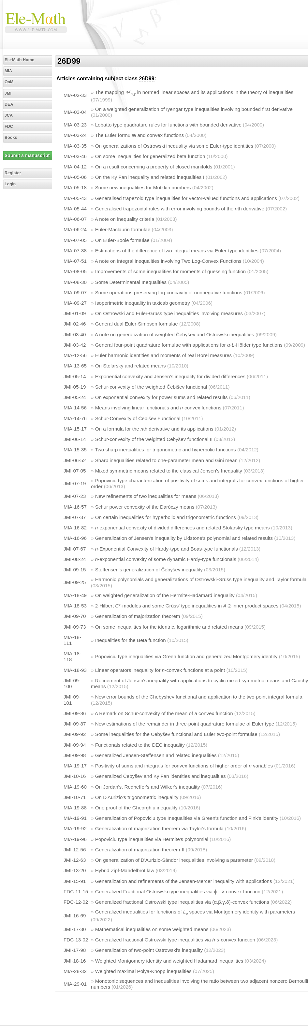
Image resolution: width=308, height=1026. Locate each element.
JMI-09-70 (75, 616)
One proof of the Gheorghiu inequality (136, 807)
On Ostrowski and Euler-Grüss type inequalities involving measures (169, 313)
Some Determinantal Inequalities (131, 282)
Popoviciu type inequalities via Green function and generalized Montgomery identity (186, 656)
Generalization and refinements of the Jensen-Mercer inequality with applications (183, 881)
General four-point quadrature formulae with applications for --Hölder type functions (189, 345)
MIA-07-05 (75, 240)
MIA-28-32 (75, 971)
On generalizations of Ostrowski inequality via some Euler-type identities (174, 146)
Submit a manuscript (27, 155)
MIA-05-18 (75, 187)
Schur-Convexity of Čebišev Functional (138, 418)
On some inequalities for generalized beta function (150, 156)
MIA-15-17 (75, 429)
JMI (8, 93)
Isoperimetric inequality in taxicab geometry (142, 303)
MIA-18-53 (75, 605)
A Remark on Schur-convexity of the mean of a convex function (164, 713)
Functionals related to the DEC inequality (140, 745)
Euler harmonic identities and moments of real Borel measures (163, 355)
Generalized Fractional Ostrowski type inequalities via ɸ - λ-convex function (177, 891)
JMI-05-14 (75, 376)
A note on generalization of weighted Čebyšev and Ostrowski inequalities (174, 334)
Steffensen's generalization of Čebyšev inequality (149, 569)
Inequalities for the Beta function (130, 640)
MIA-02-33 (75, 95)
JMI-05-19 (75, 387)
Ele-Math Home (19, 60)
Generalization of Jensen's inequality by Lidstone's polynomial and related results (184, 538)
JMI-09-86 (75, 713)
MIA (8, 71)
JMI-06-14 (75, 439)
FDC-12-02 (76, 902)
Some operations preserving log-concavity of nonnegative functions (168, 292)
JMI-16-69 (75, 915)
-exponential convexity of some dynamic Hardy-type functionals (165, 559)
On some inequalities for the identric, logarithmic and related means (169, 627)
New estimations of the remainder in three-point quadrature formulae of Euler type (184, 723)
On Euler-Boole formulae (122, 240)
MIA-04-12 (75, 166)
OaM (9, 82)
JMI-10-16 (75, 776)
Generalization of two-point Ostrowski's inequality (149, 950)
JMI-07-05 (75, 470)
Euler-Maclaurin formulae (123, 229)
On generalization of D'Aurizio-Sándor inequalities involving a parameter (174, 860)
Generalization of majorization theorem (137, 616)
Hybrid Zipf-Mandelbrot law (124, 870)
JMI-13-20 (75, 870)
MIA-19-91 (75, 818)
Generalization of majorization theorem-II (139, 849)
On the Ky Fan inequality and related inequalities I (149, 177)
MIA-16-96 (75, 538)
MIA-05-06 (75, 177)
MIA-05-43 (75, 198)
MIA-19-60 (75, 787)
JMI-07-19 (75, 483)
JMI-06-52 (75, 460)
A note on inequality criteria (124, 219)
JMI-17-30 (75, 929)
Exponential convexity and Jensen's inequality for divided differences (170, 376)
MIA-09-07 (75, 292)
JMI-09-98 (75, 755)
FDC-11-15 (76, 891)
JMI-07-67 (75, 549)
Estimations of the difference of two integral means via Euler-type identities (176, 250)
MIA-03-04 (75, 112)
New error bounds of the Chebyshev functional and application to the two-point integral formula (198, 697)
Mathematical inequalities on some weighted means (152, 929)
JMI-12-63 (75, 860)
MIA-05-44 (75, 208)
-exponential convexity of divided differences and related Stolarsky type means (182, 527)
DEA (9, 104)
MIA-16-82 (75, 527)
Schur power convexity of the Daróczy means (145, 507)
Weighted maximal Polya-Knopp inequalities (143, 971)
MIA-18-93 (75, 670)
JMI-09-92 (75, 734)
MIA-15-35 (75, 449)
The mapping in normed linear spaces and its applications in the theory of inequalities (194, 92)
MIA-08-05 (75, 271)
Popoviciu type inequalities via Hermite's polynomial (151, 839)
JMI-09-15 (75, 569)
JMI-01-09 (75, 313)
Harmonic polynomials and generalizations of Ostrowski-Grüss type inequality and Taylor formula (201, 579)
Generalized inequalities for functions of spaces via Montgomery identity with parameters (195, 911)
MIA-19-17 (75, 765)
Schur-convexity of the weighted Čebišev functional (151, 387)
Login (10, 184)
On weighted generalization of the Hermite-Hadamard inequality (165, 595)
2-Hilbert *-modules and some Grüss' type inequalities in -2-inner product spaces (187, 605)
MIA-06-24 (75, 229)
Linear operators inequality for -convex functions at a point (160, 670)
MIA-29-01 (75, 984)
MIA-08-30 (75, 282)
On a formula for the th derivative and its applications (154, 429)
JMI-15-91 (75, 881)
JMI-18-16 (75, 961)
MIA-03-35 (75, 146)
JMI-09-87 (75, 723)
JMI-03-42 (75, 345)
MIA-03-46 (75, 156)
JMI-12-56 (75, 849)
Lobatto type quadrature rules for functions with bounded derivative (168, 124)
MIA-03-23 (75, 124)
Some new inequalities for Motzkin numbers (143, 187)
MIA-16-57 (75, 507)
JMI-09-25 (75, 582)
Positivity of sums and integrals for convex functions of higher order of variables (184, 765)
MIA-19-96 (75, 839)
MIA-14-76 (75, 418)
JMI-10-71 (75, 797)
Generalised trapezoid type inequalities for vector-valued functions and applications (186, 198)
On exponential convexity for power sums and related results (161, 397)
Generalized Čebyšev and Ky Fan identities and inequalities (160, 776)
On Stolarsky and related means (130, 365)
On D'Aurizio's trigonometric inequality (137, 797)
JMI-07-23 (75, 496)
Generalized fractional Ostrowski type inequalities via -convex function (175, 939)
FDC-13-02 (76, 939)
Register (13, 173)
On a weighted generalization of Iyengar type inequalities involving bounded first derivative (194, 109)
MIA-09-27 (75, 303)
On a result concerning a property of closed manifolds (154, 166)
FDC (9, 126)
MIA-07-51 (75, 261)
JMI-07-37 (75, 517)
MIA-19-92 (75, 828)
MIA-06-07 (75, 219)
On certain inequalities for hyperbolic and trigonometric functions (165, 517)
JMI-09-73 (75, 627)
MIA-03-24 (75, 135)
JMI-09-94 (75, 745)
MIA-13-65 (75, 365)
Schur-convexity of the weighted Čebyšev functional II (154, 439)
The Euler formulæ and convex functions (139, 135)
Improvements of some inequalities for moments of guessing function (170, 271)
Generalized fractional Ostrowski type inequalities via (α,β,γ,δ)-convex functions (182, 902)
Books (11, 137)
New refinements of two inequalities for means (146, 496)
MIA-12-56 (75, 355)
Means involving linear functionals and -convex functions (158, 407)
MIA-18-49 (75, 595)
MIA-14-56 (75, 407)
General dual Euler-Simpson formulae (136, 323)
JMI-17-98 (75, 950)
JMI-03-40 (75, 334)
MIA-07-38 (75, 250)
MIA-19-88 (75, 807)
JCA (9, 115)
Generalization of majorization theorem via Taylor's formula (159, 828)
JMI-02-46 (75, 323)
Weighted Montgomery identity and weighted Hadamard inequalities (169, 961)
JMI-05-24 (75, 397)
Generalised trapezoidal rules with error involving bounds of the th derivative (179, 208)
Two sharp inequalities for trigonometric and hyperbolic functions (165, 449)
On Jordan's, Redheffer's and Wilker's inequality (147, 787)
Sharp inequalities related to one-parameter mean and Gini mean (166, 460)
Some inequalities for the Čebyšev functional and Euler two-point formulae (176, 734)
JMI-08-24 (75, 559)
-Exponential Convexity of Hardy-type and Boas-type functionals (166, 549)
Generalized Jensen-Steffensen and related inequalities (156, 755)
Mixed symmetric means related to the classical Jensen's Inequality (168, 470)
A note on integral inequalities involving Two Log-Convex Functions (168, 261)
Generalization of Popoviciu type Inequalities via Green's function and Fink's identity (186, 818)
